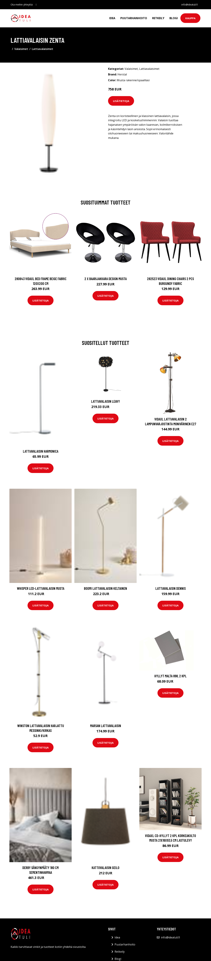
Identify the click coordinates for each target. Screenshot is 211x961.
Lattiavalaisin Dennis (170, 588)
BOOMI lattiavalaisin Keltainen (105, 588)
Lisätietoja (121, 101)
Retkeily (158, 18)
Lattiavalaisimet (42, 49)
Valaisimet (21, 49)
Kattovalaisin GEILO (105, 867)
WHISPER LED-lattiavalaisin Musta (40, 588)
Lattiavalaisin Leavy (105, 401)
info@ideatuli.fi (189, 4)
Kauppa (190, 18)
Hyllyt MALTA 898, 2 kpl (170, 676)
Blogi (173, 18)
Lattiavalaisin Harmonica (40, 451)
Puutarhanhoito (133, 18)
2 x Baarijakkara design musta (105, 279)
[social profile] (36, 4)
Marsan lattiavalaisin (105, 725)
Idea (112, 18)
